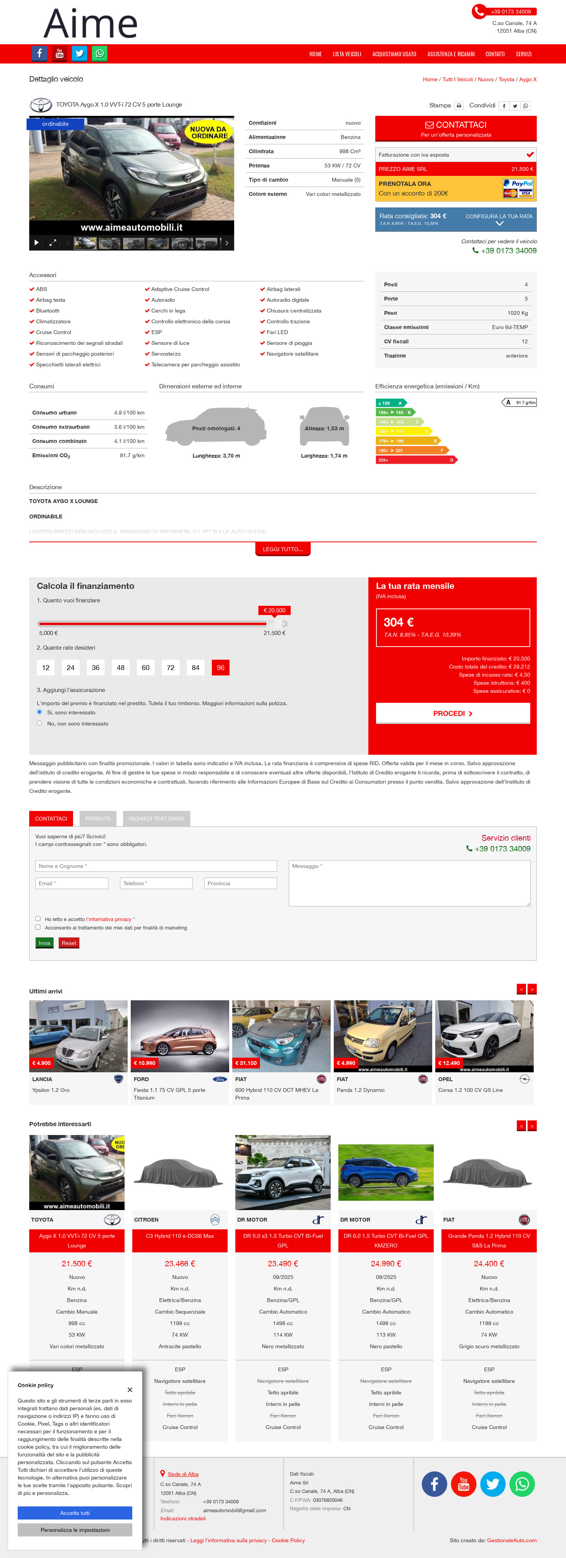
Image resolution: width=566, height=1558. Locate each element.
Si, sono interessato (71, 712)
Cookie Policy (288, 1540)
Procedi (453, 713)
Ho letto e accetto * (90, 919)
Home (316, 54)
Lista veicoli (347, 54)
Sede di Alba (183, 1474)
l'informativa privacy (109, 919)
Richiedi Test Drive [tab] (157, 819)
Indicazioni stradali (183, 1518)
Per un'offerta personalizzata (456, 128)
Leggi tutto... (283, 549)
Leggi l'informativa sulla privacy (228, 1540)
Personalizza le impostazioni (75, 1530)
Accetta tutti (75, 1513)
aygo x (528, 79)
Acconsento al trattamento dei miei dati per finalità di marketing (116, 927)
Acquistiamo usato (394, 54)
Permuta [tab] (98, 819)
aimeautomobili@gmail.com (234, 1510)
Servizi (523, 54)
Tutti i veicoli (458, 79)
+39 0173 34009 (505, 250)
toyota (506, 79)
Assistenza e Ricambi (451, 54)
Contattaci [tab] (51, 819)
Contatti (495, 54)
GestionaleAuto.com (512, 1540)
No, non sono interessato (77, 723)
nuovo (486, 79)
